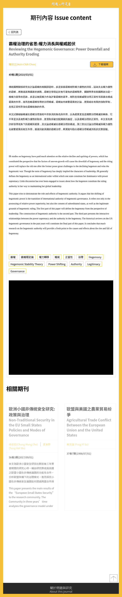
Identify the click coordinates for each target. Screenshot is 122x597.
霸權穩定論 (27, 257)
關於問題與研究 (61, 589)
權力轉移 (44, 257)
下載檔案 (100, 65)
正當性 (69, 257)
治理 (80, 257)
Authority (76, 264)
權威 (57, 257)
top (113, 579)
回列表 (13, 32)
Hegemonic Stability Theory (27, 264)
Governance (17, 271)
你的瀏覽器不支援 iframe (61, 327)
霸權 (13, 257)
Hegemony (95, 257)
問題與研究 (61, 4)
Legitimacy (93, 264)
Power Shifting (56, 264)
